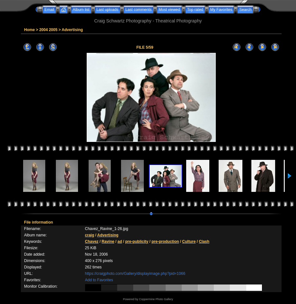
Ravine (108, 241)
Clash (204, 241)
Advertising (72, 30)
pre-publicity (136, 241)
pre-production (165, 241)
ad (120, 241)
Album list (81, 9)
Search (245, 9)
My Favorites (221, 9)
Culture (189, 241)
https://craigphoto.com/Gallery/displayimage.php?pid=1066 (135, 273)
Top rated (195, 9)
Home (29, 30)
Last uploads (107, 9)
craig (89, 235)
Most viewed (169, 9)
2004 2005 (48, 30)
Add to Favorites (99, 280)
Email (49, 9)
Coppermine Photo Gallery (156, 299)
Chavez (92, 241)
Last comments (139, 9)
